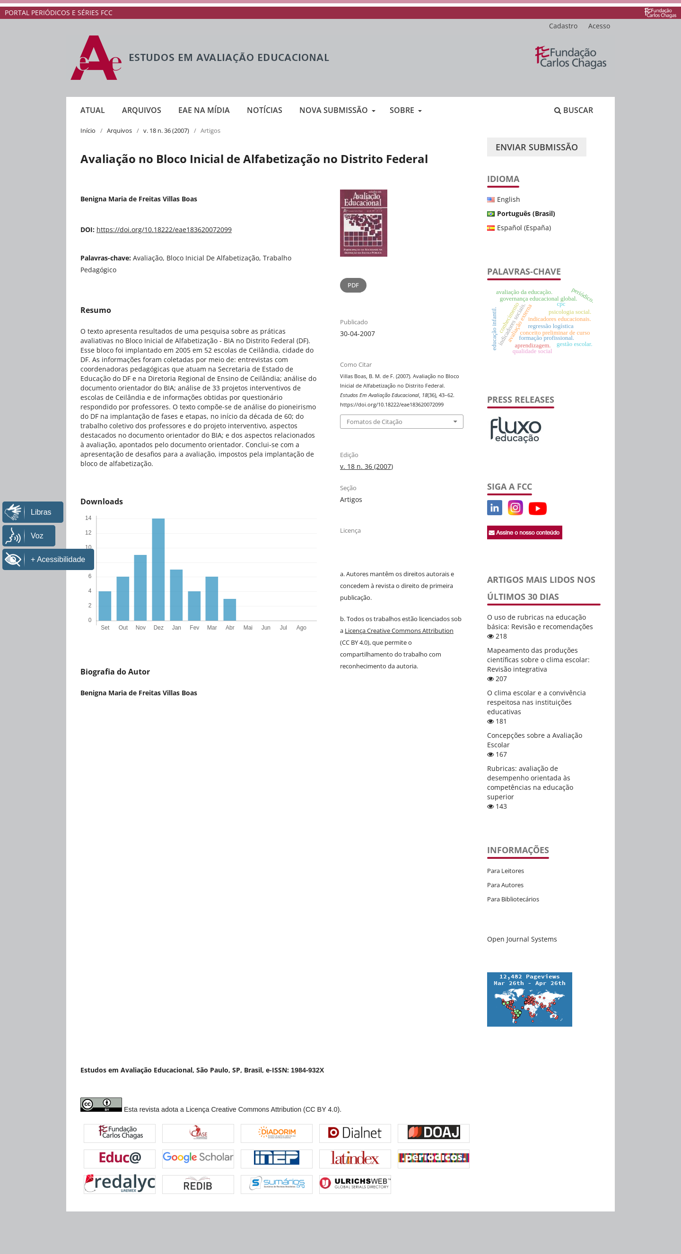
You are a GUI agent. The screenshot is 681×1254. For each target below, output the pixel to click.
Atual (92, 110)
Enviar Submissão (537, 147)
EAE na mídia (204, 110)
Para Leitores (505, 870)
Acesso (599, 25)
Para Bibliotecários (513, 899)
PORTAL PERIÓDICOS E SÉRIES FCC (59, 12)
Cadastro (563, 25)
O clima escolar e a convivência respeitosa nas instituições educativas (536, 702)
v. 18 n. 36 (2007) (166, 130)
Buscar (573, 110)
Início (88, 130)
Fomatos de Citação (374, 421)
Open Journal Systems (522, 938)
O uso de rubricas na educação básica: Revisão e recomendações (540, 622)
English (508, 199)
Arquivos (141, 110)
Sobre (403, 110)
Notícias (264, 110)
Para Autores (505, 885)
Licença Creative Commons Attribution (399, 630)
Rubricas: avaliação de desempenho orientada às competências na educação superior (530, 782)
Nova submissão (334, 110)
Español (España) (524, 227)
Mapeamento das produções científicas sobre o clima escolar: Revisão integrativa (538, 660)
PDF (353, 285)
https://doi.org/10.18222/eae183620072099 (164, 229)
